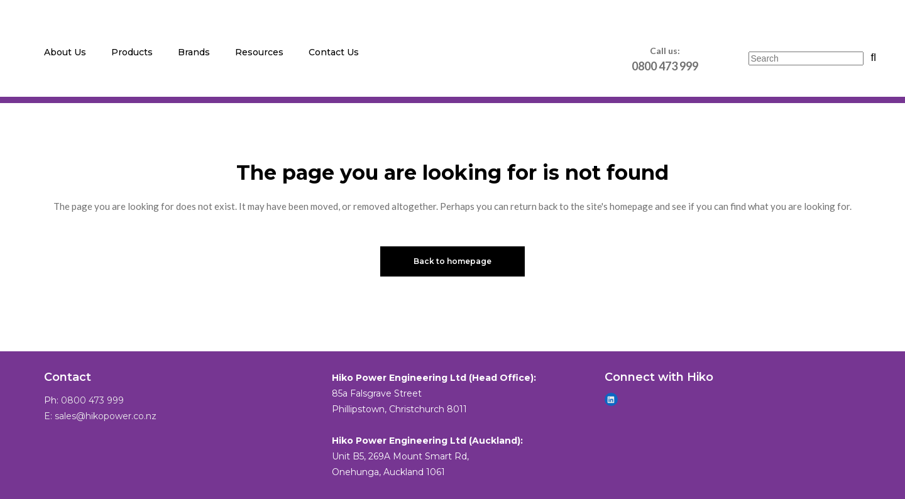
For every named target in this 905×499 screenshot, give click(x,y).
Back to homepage (452, 261)
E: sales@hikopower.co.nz (100, 416)
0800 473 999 (92, 400)
